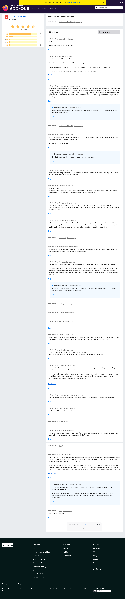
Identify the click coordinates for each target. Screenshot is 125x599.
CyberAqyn (62, 220)
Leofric (61, 304)
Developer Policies (39, 563)
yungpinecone (63, 246)
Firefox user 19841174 (66, 126)
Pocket (95, 563)
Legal (20, 584)
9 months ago (69, 455)
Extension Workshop (40, 556)
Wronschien (63, 203)
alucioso (61, 56)
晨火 (60, 446)
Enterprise (66, 556)
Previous (72, 525)
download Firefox (74, 2)
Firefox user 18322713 (66, 22)
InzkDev (15, 19)
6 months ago (71, 203)
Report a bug (37, 574)
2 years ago (78, 22)
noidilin (61, 350)
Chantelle (62, 408)
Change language (98, 588)
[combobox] (109, 7)
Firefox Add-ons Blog (41, 552)
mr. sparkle (62, 365)
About (35, 548)
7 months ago (68, 304)
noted (21, 589)
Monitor (96, 559)
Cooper (61, 170)
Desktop (65, 548)
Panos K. (62, 455)
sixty (60, 511)
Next (98, 525)
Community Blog (39, 566)
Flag (49, 49)
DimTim (61, 334)
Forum (35, 570)
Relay (95, 556)
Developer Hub (38, 559)
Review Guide (38, 577)
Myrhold (61, 312)
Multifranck (62, 238)
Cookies (12, 584)
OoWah (61, 134)
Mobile (65, 552)
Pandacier (62, 262)
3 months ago (68, 39)
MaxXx (61, 39)
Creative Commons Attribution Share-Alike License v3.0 (68, 589)
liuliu (60, 422)
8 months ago (68, 350)
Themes (45, 8)
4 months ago (68, 134)
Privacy (4, 584)
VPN (94, 552)
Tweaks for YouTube (17, 17)
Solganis (61, 321)
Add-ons (36, 545)
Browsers (96, 548)
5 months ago (69, 170)
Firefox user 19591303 (66, 395)
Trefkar (61, 185)
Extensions (36, 8)
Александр (62, 430)
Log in (121, 2)
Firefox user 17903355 (66, 86)
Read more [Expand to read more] (52, 75)
